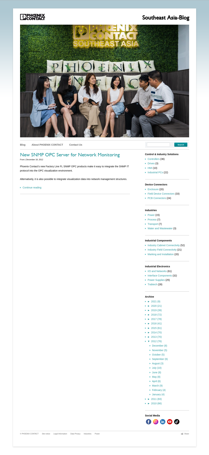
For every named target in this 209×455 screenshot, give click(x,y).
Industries (87, 434)
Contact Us (75, 144)
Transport (153, 224)
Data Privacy (75, 434)
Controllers (154, 159)
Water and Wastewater (160, 228)
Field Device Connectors (161, 193)
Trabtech (152, 284)
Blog (23, 144)
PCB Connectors (157, 198)
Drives (151, 163)
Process (152, 219)
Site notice (46, 434)
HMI (150, 168)
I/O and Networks (157, 271)
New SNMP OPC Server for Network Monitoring (70, 155)
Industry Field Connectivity (162, 249)
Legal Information (60, 434)
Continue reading (32, 187)
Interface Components (160, 275)
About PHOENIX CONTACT (47, 144)
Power (151, 215)
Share (186, 434)
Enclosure (153, 189)
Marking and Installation (161, 254)
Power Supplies (156, 280)
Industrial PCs (155, 172)
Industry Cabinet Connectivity (164, 245)
